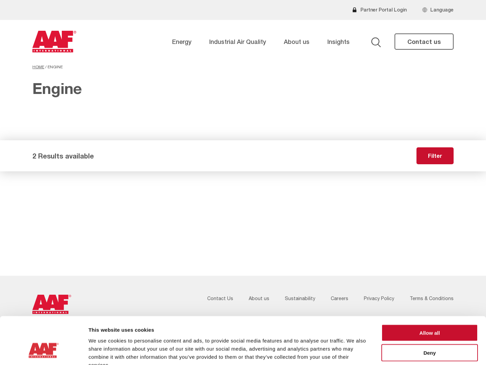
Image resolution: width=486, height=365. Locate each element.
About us (296, 41)
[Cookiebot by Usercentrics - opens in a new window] (43, 352)
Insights (338, 41)
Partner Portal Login (383, 10)
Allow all (430, 292)
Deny (430, 312)
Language (442, 10)
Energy (181, 41)
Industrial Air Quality (237, 41)
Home (38, 67)
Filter (435, 155)
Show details (354, 352)
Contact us (424, 41)
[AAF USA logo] (54, 41)
